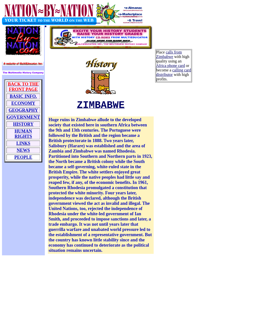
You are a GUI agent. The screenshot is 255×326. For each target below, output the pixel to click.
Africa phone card (170, 65)
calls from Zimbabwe (169, 54)
